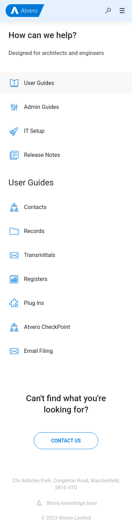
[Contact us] (66, 440)
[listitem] (66, 83)
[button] (108, 10)
